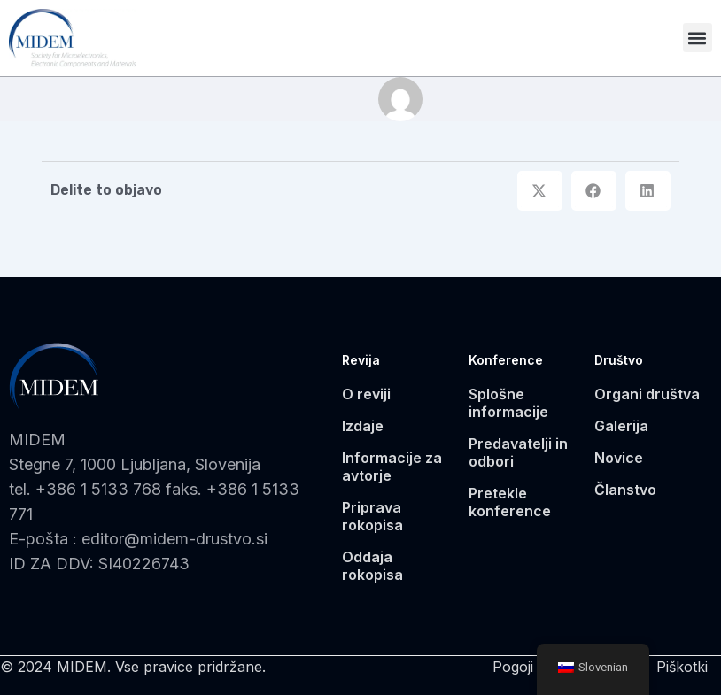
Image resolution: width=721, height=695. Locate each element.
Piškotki (682, 667)
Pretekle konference (510, 502)
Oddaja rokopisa (372, 565)
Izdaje (363, 426)
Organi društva (647, 394)
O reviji (366, 394)
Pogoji (512, 667)
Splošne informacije (508, 403)
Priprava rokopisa (372, 516)
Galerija (621, 426)
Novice (618, 458)
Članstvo (625, 489)
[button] (697, 37)
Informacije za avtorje (392, 466)
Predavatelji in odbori (518, 452)
